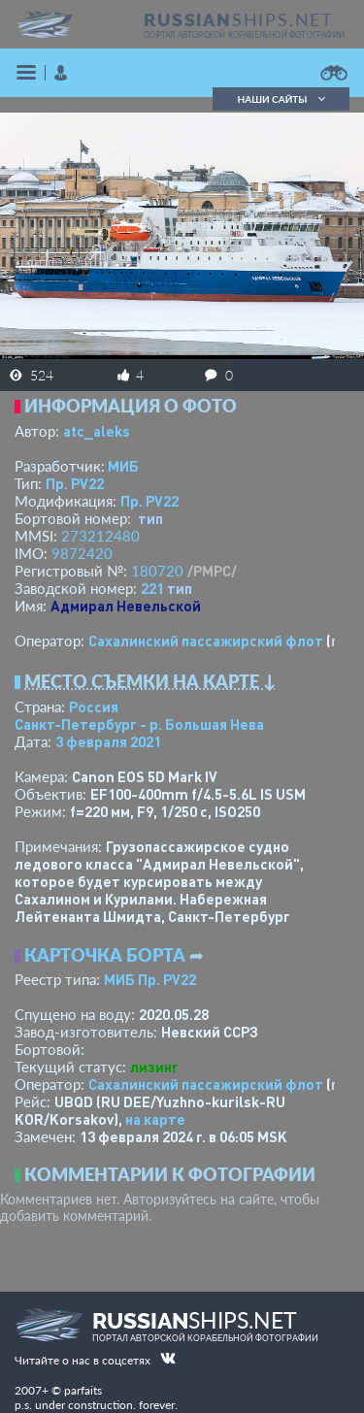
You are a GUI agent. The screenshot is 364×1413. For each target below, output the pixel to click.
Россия (93, 706)
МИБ (123, 466)
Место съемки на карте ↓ (150, 681)
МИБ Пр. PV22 (150, 979)
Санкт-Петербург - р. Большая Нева (139, 724)
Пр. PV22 (75, 483)
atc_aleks (96, 431)
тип (150, 518)
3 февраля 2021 (108, 741)
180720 (157, 570)
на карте (155, 1119)
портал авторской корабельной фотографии (244, 35)
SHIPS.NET (239, 19)
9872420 (82, 553)
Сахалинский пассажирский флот (205, 640)
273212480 (100, 535)
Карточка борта (104, 955)
